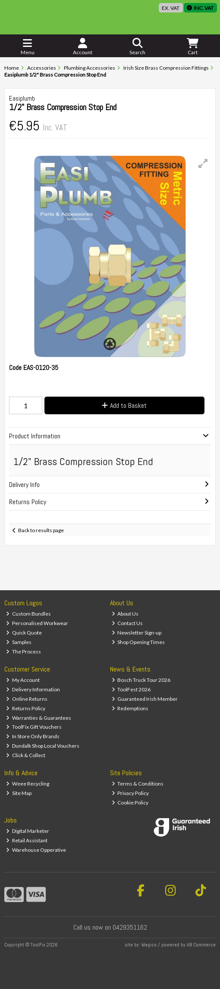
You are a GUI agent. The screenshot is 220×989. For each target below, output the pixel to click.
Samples (18, 642)
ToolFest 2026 (131, 689)
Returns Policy (25, 708)
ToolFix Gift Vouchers (34, 727)
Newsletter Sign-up (137, 632)
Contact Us (127, 623)
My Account (23, 680)
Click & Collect (25, 755)
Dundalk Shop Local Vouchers (42, 746)
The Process (23, 651)
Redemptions (130, 708)
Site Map (18, 793)
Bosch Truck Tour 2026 (141, 680)
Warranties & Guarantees (38, 718)
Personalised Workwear (37, 623)
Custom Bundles (28, 613)
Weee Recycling (27, 783)
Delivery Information (33, 689)
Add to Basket (124, 405)
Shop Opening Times (138, 642)
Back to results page (41, 530)
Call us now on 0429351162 (110, 927)
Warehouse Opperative (36, 850)
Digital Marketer (27, 831)
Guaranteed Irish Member (145, 699)
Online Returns (26, 699)
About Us (125, 613)
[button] (203, 163)
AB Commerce (201, 944)
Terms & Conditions (138, 783)
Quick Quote (24, 632)
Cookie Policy (130, 802)
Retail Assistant (26, 840)
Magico (149, 944)
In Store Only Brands (33, 736)
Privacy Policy (130, 793)
